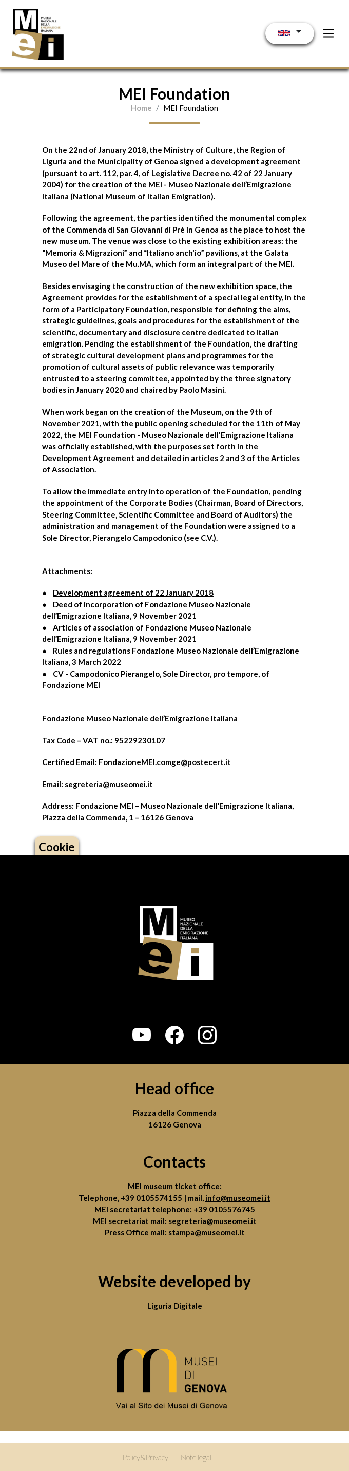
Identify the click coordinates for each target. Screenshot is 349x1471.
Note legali (197, 1457)
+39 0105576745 (224, 1209)
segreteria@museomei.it (212, 1221)
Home (141, 107)
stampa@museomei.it (206, 1232)
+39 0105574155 (152, 1197)
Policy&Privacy (145, 1457)
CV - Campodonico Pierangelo (106, 673)
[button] (141, 1035)
